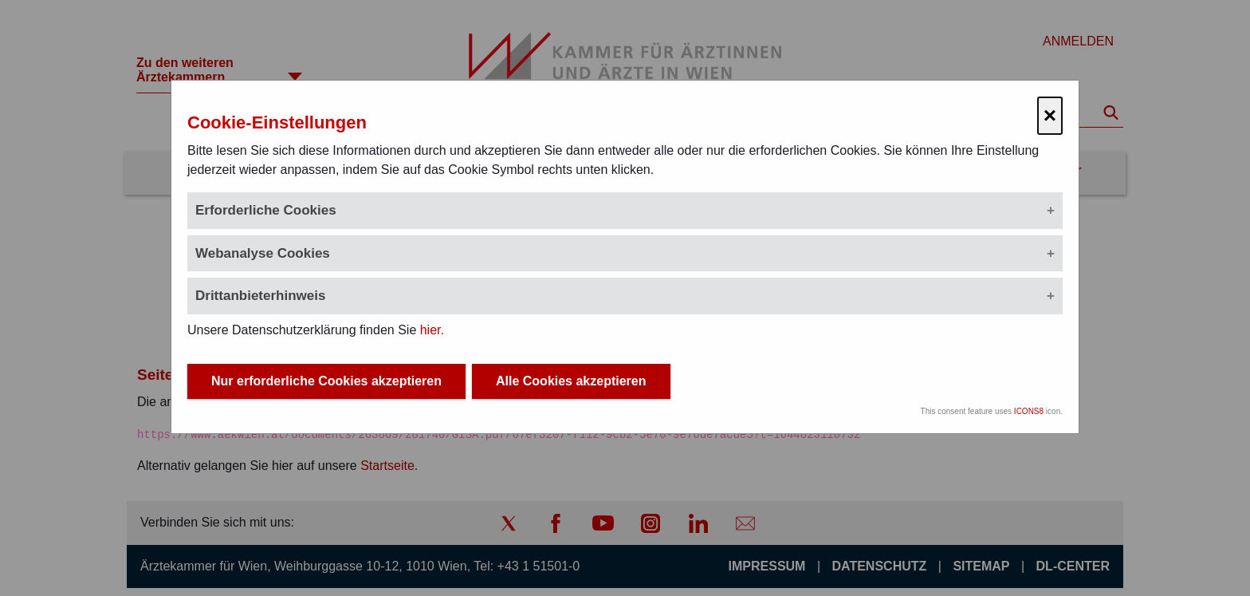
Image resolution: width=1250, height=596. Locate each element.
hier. (432, 330)
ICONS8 (1029, 411)
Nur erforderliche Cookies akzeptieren (326, 381)
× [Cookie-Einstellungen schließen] (1050, 115)
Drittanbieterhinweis (260, 295)
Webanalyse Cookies (262, 253)
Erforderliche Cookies (265, 210)
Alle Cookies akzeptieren (571, 381)
